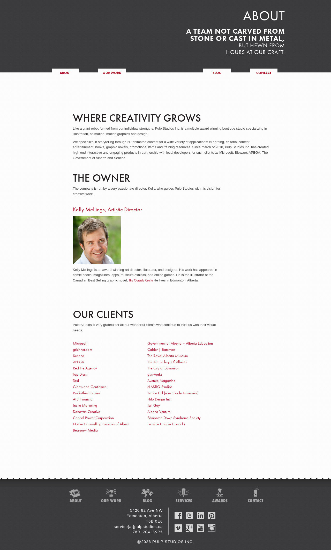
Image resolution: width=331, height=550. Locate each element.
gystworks (154, 374)
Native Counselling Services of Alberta (102, 424)
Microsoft (80, 343)
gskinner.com (82, 349)
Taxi (76, 380)
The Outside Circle (141, 280)
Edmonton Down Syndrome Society (174, 417)
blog (217, 73)
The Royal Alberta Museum (167, 355)
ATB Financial (83, 399)
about (65, 73)
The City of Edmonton (163, 368)
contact (263, 73)
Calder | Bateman (161, 349)
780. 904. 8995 (148, 531)
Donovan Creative (86, 411)
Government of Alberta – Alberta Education (180, 343)
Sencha (78, 355)
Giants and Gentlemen (90, 386)
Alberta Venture (158, 411)
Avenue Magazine (161, 380)
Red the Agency (85, 368)
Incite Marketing (85, 405)
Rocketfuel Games (86, 393)
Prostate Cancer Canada (166, 424)
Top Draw (80, 374)
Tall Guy (153, 405)
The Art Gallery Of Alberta (167, 362)
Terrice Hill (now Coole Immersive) (172, 393)
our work (112, 73)
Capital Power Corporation (93, 417)
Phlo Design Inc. (159, 399)
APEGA (78, 362)
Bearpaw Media (85, 430)
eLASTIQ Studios (159, 386)
